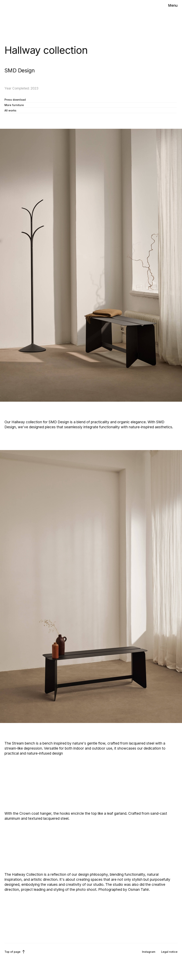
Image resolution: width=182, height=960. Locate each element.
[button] (173, 5)
